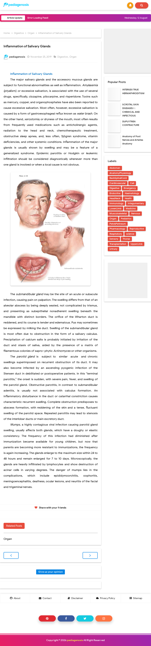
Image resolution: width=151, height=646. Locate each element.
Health (128, 198)
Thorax (126, 238)
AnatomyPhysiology (120, 173)
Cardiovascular (118, 183)
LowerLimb (115, 208)
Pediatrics (126, 218)
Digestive (62, 56)
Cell (132, 183)
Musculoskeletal (118, 213)
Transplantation (118, 243)
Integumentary (136, 203)
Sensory (114, 238)
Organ (73, 56)
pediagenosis (75, 640)
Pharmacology (117, 228)
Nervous (135, 213)
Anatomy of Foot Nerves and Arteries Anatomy (132, 140)
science (130, 233)
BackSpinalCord (118, 178)
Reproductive (137, 228)
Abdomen (115, 167)
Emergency (130, 188)
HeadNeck (115, 198)
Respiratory (116, 233)
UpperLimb (136, 243)
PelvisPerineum (118, 223)
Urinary (113, 248)
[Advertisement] (127, 51)
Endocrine (115, 193)
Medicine (131, 208)
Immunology (116, 203)
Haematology (132, 193)
